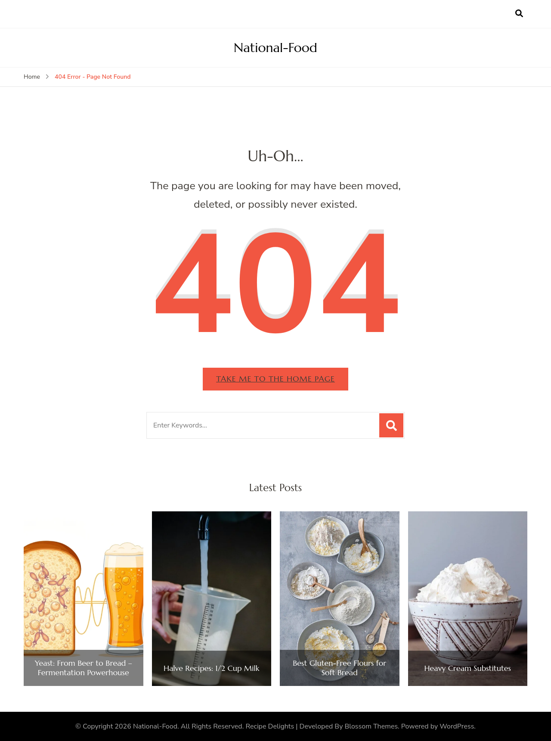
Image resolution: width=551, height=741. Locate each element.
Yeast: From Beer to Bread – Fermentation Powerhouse (83, 667)
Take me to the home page (275, 379)
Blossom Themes (371, 726)
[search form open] (519, 13)
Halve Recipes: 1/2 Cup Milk (212, 668)
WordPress (457, 726)
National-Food (275, 47)
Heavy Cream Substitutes (467, 668)
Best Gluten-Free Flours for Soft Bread (339, 667)
